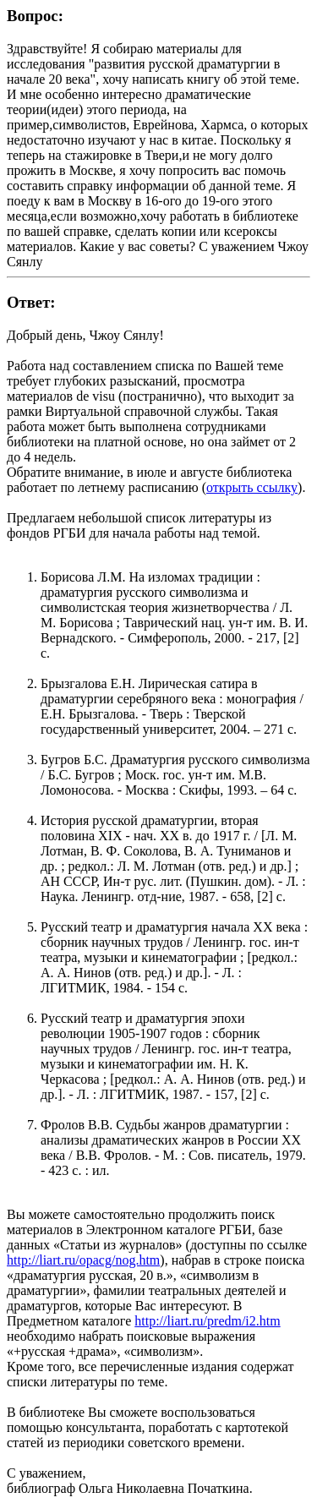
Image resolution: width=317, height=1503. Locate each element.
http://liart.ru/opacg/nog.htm (83, 1260)
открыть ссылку (252, 487)
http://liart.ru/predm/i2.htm (207, 1321)
